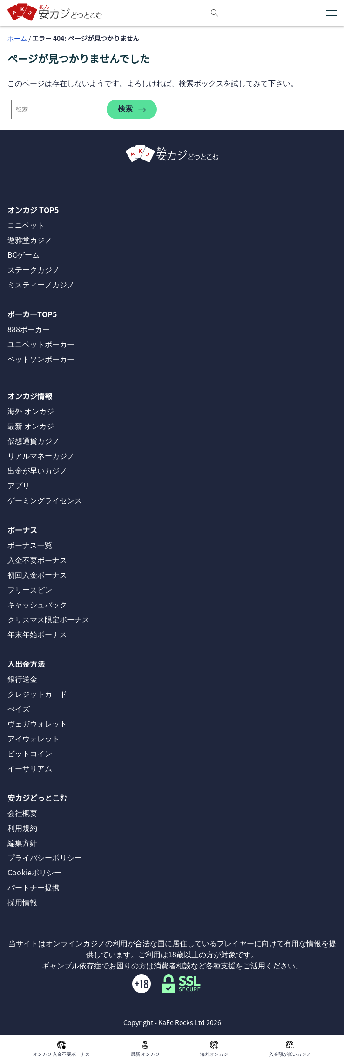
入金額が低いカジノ (290, 1048)
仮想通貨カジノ (33, 440)
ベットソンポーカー (40, 358)
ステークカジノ (33, 269)
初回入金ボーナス (37, 574)
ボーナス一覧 (29, 544)
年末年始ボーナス (37, 634)
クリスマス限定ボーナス (48, 619)
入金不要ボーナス (37, 559)
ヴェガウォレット (37, 723)
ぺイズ (18, 708)
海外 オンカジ (30, 410)
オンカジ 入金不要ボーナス (61, 1048)
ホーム (17, 38)
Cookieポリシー (34, 872)
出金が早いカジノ (37, 470)
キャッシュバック (37, 604)
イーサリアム (29, 768)
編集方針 (22, 842)
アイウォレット (33, 738)
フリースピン (29, 589)
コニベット (26, 224)
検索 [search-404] (132, 109)
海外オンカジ (214, 1048)
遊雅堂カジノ (29, 239)
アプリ (18, 485)
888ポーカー (28, 328)
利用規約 (22, 827)
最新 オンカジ (145, 1048)
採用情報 (22, 902)
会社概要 (22, 812)
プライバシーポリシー (44, 857)
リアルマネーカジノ (40, 455)
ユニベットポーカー (40, 343)
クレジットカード (37, 693)
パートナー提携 (33, 887)
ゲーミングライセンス (44, 500)
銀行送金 (22, 678)
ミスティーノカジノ (40, 284)
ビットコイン (29, 753)
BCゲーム (23, 254)
